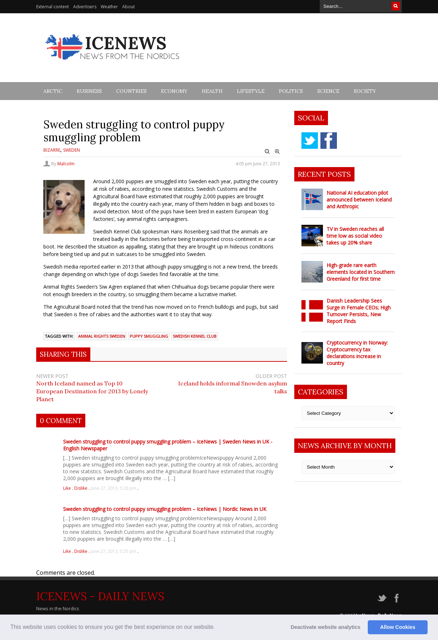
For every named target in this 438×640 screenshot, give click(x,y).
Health (212, 91)
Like (67, 488)
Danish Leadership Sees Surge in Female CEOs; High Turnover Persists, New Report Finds (359, 310)
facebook (328, 140)
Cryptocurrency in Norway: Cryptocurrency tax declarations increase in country (357, 352)
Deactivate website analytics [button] (325, 627)
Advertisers (84, 7)
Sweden (71, 150)
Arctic (52, 91)
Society (365, 91)
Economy (174, 91)
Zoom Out (267, 151)
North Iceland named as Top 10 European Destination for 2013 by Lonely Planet (92, 391)
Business (89, 91)
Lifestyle (251, 91)
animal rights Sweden (101, 336)
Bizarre (51, 150)
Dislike (81, 488)
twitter (309, 140)
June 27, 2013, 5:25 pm (113, 551)
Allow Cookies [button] (397, 627)
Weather (109, 7)
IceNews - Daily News (100, 596)
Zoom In (277, 151)
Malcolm (66, 164)
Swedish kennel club (194, 336)
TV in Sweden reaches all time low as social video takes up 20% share (355, 236)
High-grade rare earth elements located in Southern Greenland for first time (361, 272)
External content (52, 7)
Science (328, 91)
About (128, 7)
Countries (131, 91)
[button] (217, 628)
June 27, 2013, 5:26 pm (113, 488)
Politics (291, 91)
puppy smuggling (149, 336)
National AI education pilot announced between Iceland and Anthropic (359, 199)
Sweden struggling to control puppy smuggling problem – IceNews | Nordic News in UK (164, 509)
